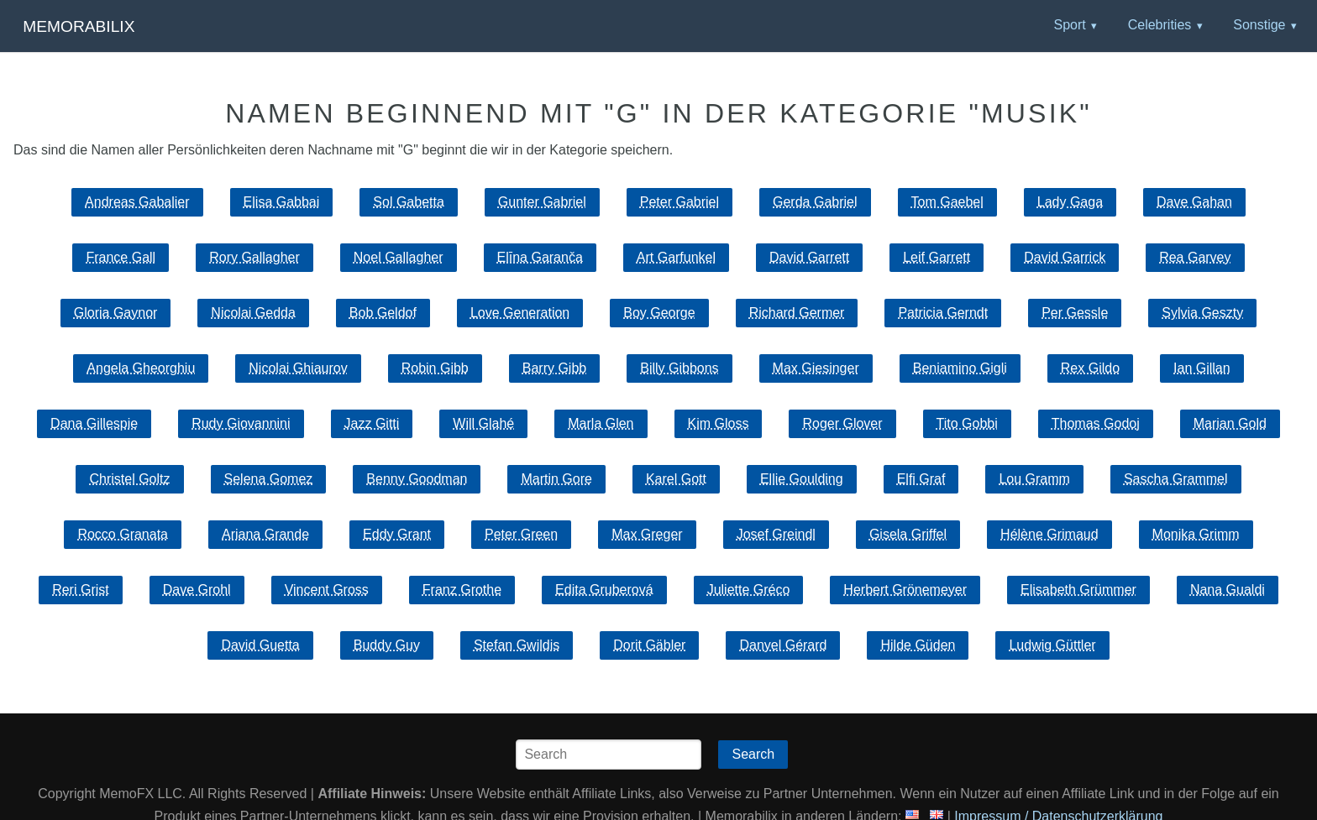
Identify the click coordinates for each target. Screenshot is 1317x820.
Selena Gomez (268, 479)
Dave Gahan (1194, 202)
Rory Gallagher (254, 257)
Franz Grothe (461, 589)
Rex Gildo (1090, 368)
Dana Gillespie (94, 423)
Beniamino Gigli (960, 368)
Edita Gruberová (604, 589)
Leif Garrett (936, 257)
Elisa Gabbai (282, 202)
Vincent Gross (327, 589)
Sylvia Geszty (1202, 313)
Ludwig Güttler (1052, 645)
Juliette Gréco (748, 589)
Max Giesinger (816, 368)
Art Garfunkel (676, 257)
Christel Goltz (129, 479)
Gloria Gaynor (116, 313)
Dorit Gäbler (649, 645)
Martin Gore (556, 479)
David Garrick (1064, 257)
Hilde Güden (917, 645)
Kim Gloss (718, 423)
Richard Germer (797, 313)
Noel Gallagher (398, 257)
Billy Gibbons (679, 368)
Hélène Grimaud (1049, 534)
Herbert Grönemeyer (905, 589)
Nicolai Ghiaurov (298, 368)
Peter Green (521, 534)
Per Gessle (1075, 313)
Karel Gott (676, 479)
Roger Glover (842, 423)
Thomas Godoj (1096, 423)
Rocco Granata (122, 534)
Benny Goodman (416, 479)
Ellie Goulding (801, 479)
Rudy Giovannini (241, 423)
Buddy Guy (387, 645)
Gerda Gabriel (815, 202)
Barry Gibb (554, 368)
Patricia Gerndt (943, 313)
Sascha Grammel (1176, 479)
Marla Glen (600, 423)
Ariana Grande (265, 534)
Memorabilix (78, 26)
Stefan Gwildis (516, 645)
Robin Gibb (435, 368)
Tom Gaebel (947, 202)
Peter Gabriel (679, 202)
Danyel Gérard (782, 645)
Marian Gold (1230, 423)
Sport (1069, 25)
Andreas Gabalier (137, 202)
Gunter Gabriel (542, 202)
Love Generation (519, 313)
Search (753, 754)
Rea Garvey (1194, 257)
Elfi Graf (921, 479)
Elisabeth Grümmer (1078, 589)
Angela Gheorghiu (141, 368)
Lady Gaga (1070, 202)
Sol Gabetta (408, 202)
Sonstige (1259, 25)
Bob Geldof (383, 313)
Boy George (659, 313)
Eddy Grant (397, 534)
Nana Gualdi (1227, 589)
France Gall (120, 257)
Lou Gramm (1034, 479)
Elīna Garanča (540, 257)
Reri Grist (80, 589)
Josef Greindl (776, 534)
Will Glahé (483, 423)
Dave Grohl (197, 589)
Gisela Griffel (908, 534)
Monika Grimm (1196, 534)
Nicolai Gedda (253, 313)
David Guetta (260, 645)
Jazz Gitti (372, 423)
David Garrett (809, 257)
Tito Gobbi (967, 423)
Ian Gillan (1201, 368)
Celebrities (1160, 25)
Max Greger (646, 534)
